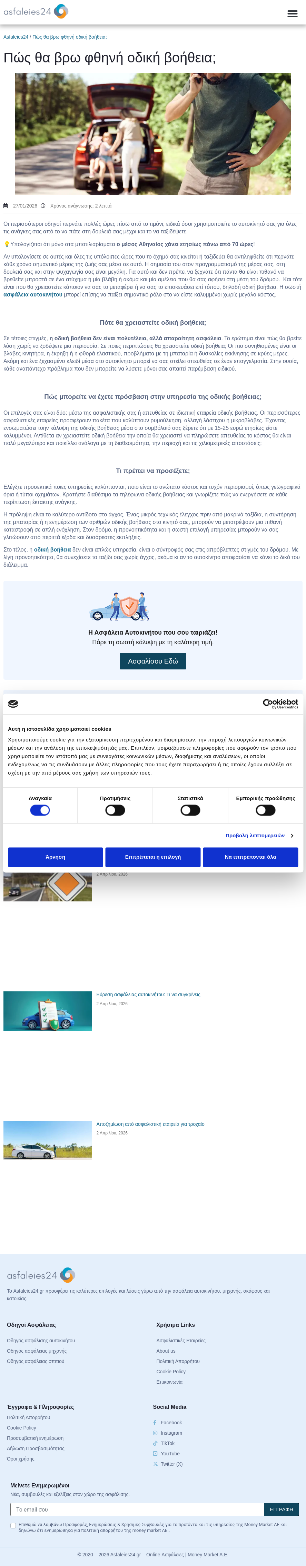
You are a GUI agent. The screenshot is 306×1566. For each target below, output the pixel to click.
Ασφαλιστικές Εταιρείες (181, 1340)
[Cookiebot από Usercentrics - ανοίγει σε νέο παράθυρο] (268, 704)
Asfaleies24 (15, 37)
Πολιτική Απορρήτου (178, 1361)
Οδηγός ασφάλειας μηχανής (37, 1351)
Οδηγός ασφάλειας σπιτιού (35, 1361)
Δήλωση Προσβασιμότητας (36, 1448)
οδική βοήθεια (52, 550)
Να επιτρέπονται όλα (250, 857)
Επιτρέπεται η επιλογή (153, 857)
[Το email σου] (137, 1509)
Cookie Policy (171, 1371)
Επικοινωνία (170, 1382)
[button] (292, 14)
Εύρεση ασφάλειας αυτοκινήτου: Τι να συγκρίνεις (148, 994)
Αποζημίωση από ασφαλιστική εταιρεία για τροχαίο (151, 1124)
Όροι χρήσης (20, 1459)
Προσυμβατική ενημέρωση (35, 1438)
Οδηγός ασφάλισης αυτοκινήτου (41, 1340)
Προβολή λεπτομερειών (255, 835)
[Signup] (281, 1509)
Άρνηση (55, 857)
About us (166, 1351)
